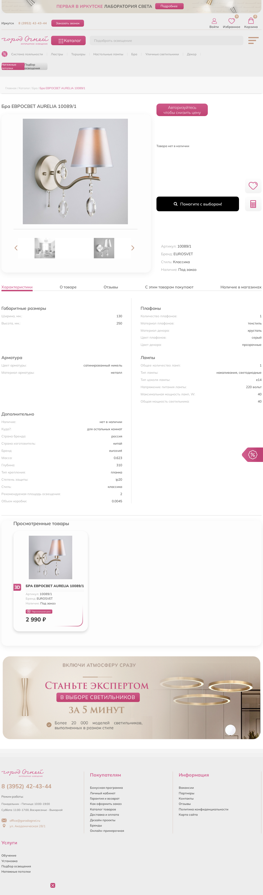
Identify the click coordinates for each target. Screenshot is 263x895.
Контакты (186, 798)
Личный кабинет (102, 793)
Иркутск (7, 23)
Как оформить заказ (106, 804)
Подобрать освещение (113, 40)
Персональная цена (39, 611)
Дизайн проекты (102, 820)
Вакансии (186, 787)
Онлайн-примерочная (107, 831)
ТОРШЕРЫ (78, 54)
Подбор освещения (32, 66)
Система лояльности (27, 54)
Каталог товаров (103, 809)
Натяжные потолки (8, 66)
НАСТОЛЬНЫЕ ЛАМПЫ (108, 54)
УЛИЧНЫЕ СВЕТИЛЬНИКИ (162, 54)
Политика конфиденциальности (203, 809)
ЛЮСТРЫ (57, 54)
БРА (134, 54)
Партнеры (186, 793)
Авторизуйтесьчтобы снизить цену (182, 110)
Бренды (96, 825)
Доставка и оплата (104, 814)
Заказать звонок (68, 23)
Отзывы (185, 804)
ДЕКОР (192, 54)
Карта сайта (188, 814)
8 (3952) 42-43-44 (32, 23)
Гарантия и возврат (105, 798)
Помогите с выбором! (198, 203)
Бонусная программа (106, 787)
